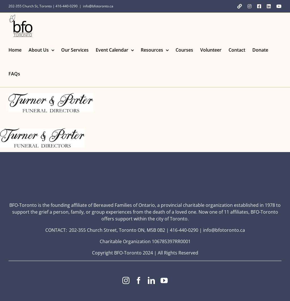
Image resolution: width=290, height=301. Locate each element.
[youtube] (164, 280)
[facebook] (138, 280)
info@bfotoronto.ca (98, 6)
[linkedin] (151, 280)
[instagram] (125, 280)
